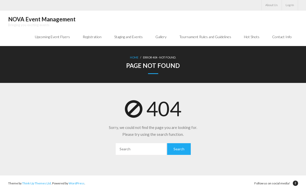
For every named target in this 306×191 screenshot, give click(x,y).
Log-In (290, 5)
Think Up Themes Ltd (36, 183)
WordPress (76, 183)
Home (134, 57)
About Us (271, 5)
